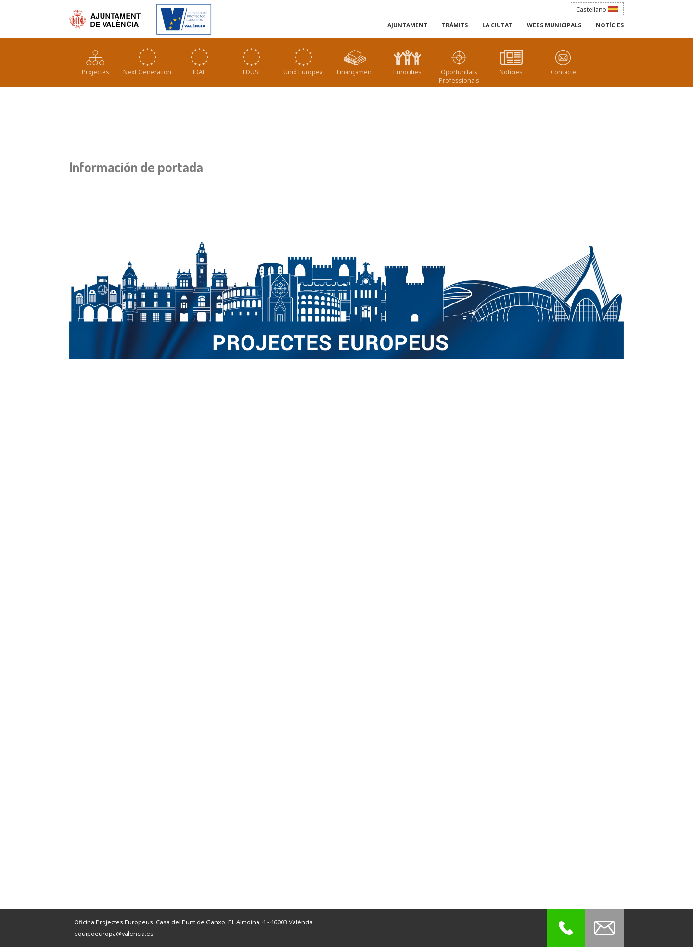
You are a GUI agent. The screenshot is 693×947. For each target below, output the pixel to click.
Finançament (355, 71)
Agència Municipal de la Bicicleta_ (184, 18)
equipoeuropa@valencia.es (114, 933)
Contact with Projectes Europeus (604, 928)
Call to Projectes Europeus (566, 928)
